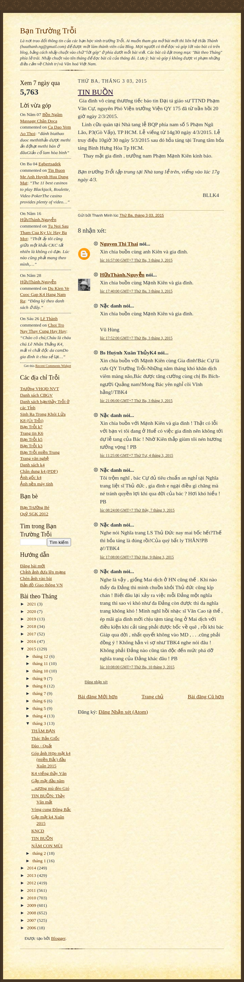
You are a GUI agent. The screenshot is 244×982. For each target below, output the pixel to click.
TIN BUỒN (42, 838)
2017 (32, 633)
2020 (32, 611)
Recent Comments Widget (53, 366)
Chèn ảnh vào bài (36, 578)
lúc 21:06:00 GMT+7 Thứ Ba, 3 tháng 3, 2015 (136, 401)
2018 (32, 626)
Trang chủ (153, 696)
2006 (32, 927)
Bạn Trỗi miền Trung (40, 452)
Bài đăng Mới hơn (98, 696)
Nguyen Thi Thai (119, 244)
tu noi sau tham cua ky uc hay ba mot (44, 232)
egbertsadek (49, 163)
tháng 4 (40, 715)
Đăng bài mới (32, 565)
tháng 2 (40, 853)
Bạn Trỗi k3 (31, 445)
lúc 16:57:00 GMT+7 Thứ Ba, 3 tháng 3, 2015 (136, 260)
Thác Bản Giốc (45, 738)
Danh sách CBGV (36, 395)
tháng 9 (40, 678)
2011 (32, 890)
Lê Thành (48, 318)
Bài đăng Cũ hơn (206, 696)
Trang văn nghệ (34, 458)
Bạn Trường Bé (34, 507)
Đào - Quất (41, 745)
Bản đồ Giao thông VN (41, 584)
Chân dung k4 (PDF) (39, 471)
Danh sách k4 (32, 464)
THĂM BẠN (43, 730)
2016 (32, 641)
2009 (32, 905)
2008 (32, 912)
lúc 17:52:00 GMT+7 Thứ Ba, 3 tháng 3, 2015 (136, 338)
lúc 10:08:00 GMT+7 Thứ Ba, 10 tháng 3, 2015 (137, 667)
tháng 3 (40, 723)
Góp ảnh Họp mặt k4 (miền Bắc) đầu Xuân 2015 (50, 759)
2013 (32, 875)
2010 (32, 897)
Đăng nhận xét (96, 682)
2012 (32, 882)
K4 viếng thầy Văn (49, 773)
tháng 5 (40, 708)
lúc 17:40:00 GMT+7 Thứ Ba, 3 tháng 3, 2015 (136, 291)
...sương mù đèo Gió (50, 788)
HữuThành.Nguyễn (38, 219)
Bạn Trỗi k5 (31, 439)
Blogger (58, 938)
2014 (32, 867)
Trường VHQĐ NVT (39, 388)
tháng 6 (40, 700)
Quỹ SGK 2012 (34, 513)
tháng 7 (40, 693)
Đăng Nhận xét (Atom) (123, 712)
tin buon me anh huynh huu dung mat (44, 176)
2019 (32, 618)
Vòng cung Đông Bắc (51, 809)
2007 (32, 920)
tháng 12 (41, 656)
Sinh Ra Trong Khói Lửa (43, 414)
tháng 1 (40, 860)
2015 (32, 648)
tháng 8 (40, 685)
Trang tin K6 (31, 433)
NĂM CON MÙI (47, 845)
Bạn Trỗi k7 (31, 426)
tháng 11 (41, 663)
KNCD (37, 830)
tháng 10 (41, 670)
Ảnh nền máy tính (36, 483)
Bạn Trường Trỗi (48, 30)
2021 (32, 603)
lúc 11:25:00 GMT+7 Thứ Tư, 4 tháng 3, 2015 (136, 455)
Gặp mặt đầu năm (47, 780)
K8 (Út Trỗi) (31, 420)
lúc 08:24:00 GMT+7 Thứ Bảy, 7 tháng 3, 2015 (137, 510)
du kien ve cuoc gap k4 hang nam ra (44, 294)
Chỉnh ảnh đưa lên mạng (43, 572)
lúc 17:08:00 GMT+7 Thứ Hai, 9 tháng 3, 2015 (137, 557)
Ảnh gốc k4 (30, 477)
